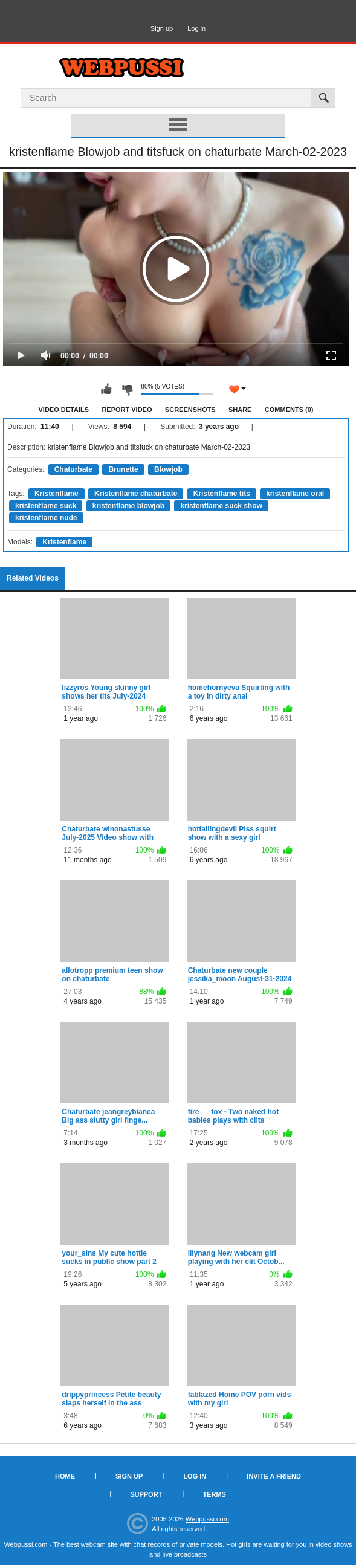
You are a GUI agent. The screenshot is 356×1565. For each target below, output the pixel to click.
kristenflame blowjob (128, 506)
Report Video (127, 409)
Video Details (64, 409)
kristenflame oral (295, 493)
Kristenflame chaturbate (135, 493)
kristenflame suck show (221, 506)
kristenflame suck (45, 506)
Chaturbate (73, 469)
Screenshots (190, 409)
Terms (214, 1494)
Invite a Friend (274, 1476)
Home (65, 1476)
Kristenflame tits (221, 493)
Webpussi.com (207, 1519)
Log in (196, 28)
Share (240, 409)
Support (146, 1494)
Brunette (123, 469)
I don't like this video (127, 389)
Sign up (161, 28)
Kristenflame (56, 493)
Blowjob (168, 469)
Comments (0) (289, 409)
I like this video (106, 389)
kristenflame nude (46, 518)
